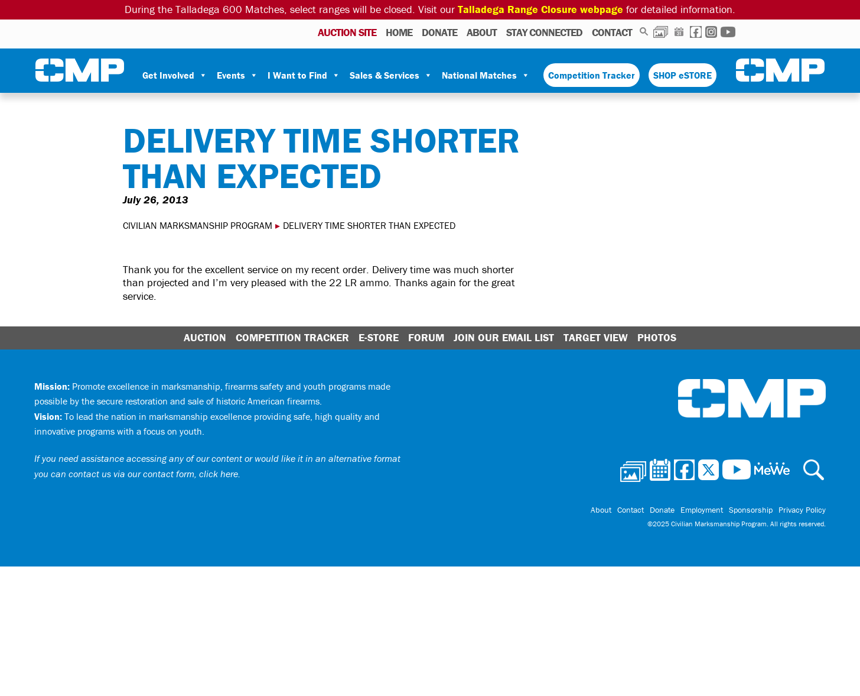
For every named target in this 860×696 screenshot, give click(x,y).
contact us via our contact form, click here (153, 474)
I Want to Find (304, 75)
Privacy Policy (802, 509)
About (482, 32)
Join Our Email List (504, 337)
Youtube (728, 32)
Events (237, 75)
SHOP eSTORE (682, 75)
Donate (439, 32)
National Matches (486, 75)
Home (399, 32)
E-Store (379, 337)
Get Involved (174, 75)
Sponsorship (751, 509)
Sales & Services (391, 75)
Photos (660, 32)
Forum (426, 337)
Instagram (711, 32)
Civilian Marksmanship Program (79, 70)
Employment (701, 509)
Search (644, 32)
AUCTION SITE (347, 32)
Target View (595, 337)
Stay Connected (544, 32)
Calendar (679, 32)
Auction (205, 337)
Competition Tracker (591, 75)
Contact (612, 32)
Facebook (696, 32)
